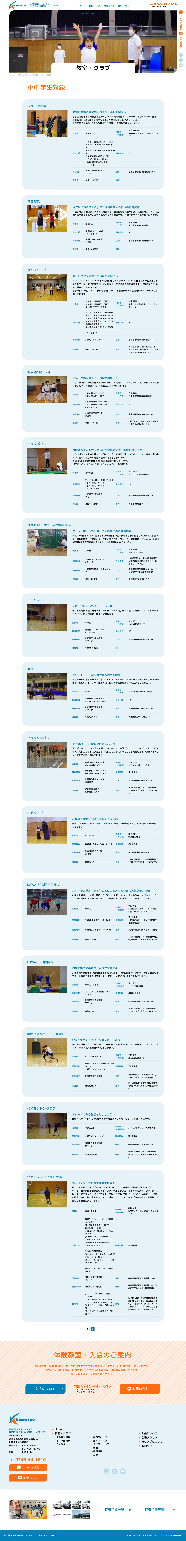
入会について (108, 6)
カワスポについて (87, 13)
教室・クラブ (94, 6)
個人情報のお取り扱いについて (19, 1535)
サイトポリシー (46, 1535)
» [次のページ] (98, 1329)
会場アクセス (123, 6)
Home (82, 6)
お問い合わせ (180, 42)
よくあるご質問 (180, 22)
